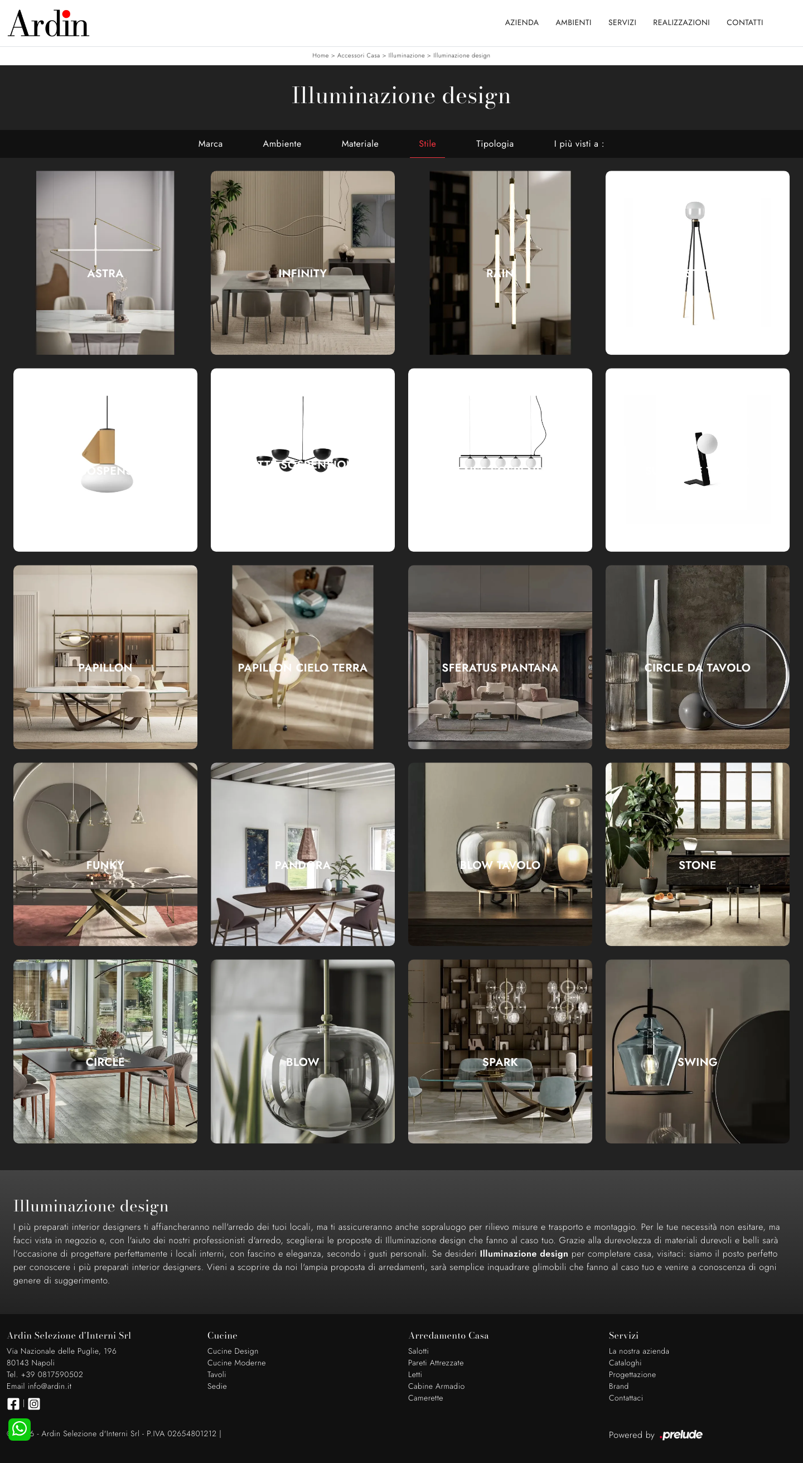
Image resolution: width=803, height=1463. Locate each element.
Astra (105, 274)
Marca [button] (211, 143)
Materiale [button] (360, 143)
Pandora (303, 866)
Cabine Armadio (436, 1386)
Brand (619, 1386)
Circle (105, 1062)
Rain (500, 274)
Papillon (105, 668)
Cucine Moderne (236, 1363)
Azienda (522, 22)
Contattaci (626, 1398)
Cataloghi (625, 1363)
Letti (415, 1374)
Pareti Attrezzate (436, 1363)
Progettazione (632, 1374)
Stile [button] (427, 143)
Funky (105, 866)
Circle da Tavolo (698, 668)
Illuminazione (407, 55)
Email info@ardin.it (39, 1386)
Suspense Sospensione (500, 471)
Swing (698, 1062)
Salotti (418, 1351)
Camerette (425, 1398)
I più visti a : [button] (579, 143)
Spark (500, 1062)
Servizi (622, 22)
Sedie (217, 1386)
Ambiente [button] (282, 143)
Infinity (303, 274)
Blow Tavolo (499, 866)
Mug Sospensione (105, 471)
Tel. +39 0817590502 (45, 1374)
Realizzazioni (681, 22)
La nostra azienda (639, 1351)
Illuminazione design (461, 55)
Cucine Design (233, 1351)
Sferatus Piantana (500, 668)
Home (320, 55)
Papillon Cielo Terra (303, 668)
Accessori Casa (358, 55)
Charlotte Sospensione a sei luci (303, 471)
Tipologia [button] (495, 143)
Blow (303, 1062)
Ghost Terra (697, 274)
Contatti (745, 22)
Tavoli (216, 1374)
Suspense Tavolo (697, 471)
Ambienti (574, 22)
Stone (698, 866)
